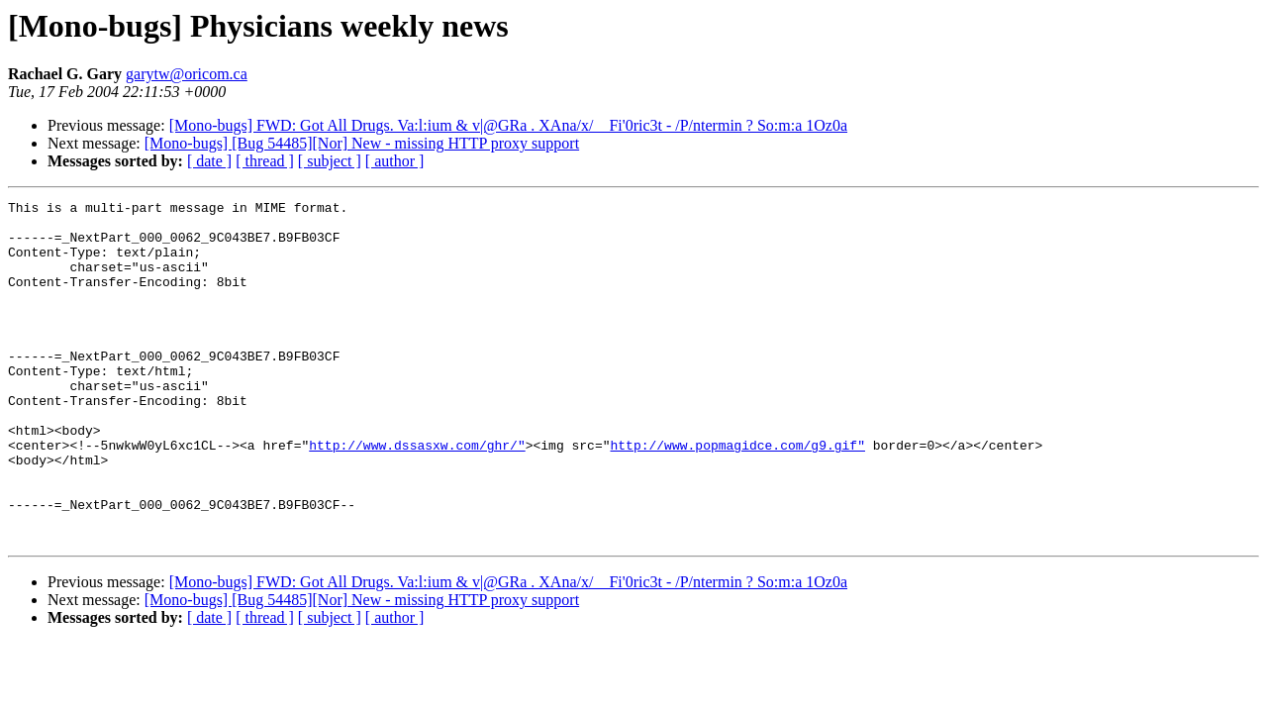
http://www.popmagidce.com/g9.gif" (737, 495)
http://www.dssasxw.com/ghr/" (417, 495)
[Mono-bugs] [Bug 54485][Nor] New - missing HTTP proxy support (362, 143)
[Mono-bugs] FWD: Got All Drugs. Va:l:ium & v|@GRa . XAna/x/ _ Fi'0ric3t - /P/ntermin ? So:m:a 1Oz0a (508, 125)
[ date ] (209, 161)
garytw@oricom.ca (186, 73)
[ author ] (395, 161)
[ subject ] (329, 161)
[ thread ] (265, 161)
